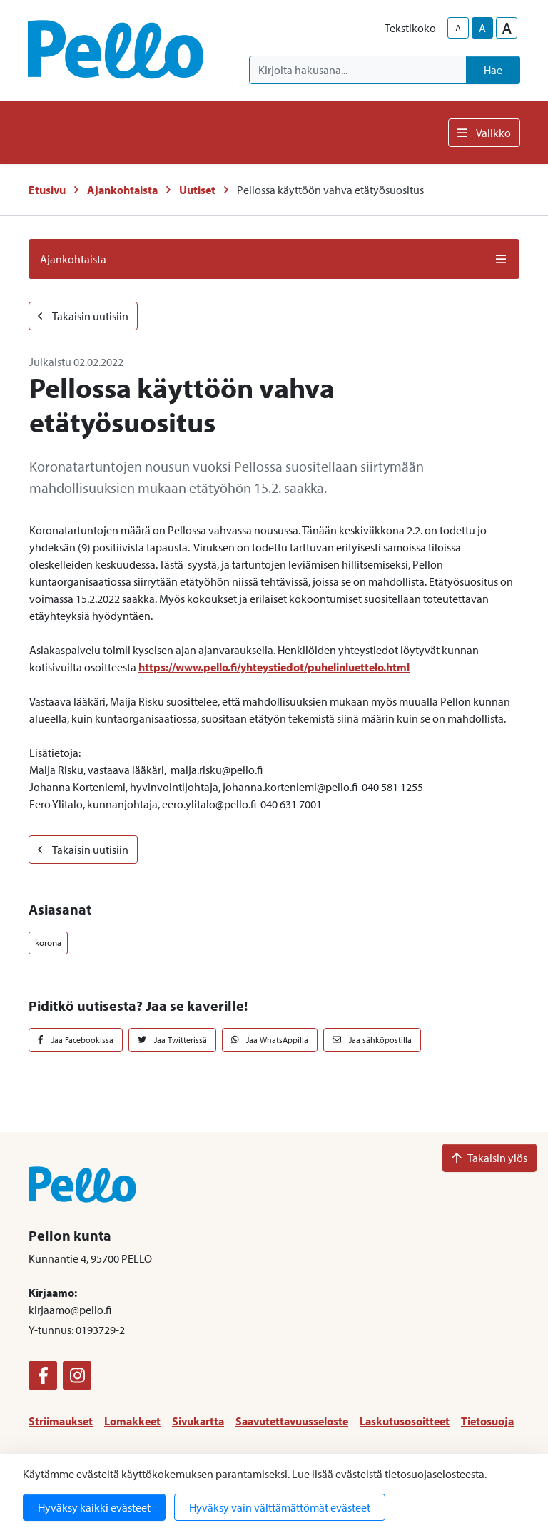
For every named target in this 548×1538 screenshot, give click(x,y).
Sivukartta (198, 1421)
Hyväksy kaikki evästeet (94, 1507)
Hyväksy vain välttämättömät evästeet (279, 1507)
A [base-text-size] (482, 28)
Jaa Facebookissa (75, 1039)
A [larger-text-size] (507, 28)
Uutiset (197, 190)
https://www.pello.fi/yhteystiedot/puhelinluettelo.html (274, 667)
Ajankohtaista (122, 190)
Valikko (484, 133)
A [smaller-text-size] (458, 28)
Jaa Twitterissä (172, 1039)
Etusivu (47, 190)
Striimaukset (61, 1421)
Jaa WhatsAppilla (270, 1039)
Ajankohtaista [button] (274, 259)
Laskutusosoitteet (405, 1421)
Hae (493, 70)
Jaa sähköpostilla (372, 1039)
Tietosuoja (487, 1421)
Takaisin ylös (489, 1158)
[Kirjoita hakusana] (358, 70)
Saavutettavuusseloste (291, 1421)
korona (48, 942)
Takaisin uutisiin (83, 316)
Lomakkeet (132, 1421)
